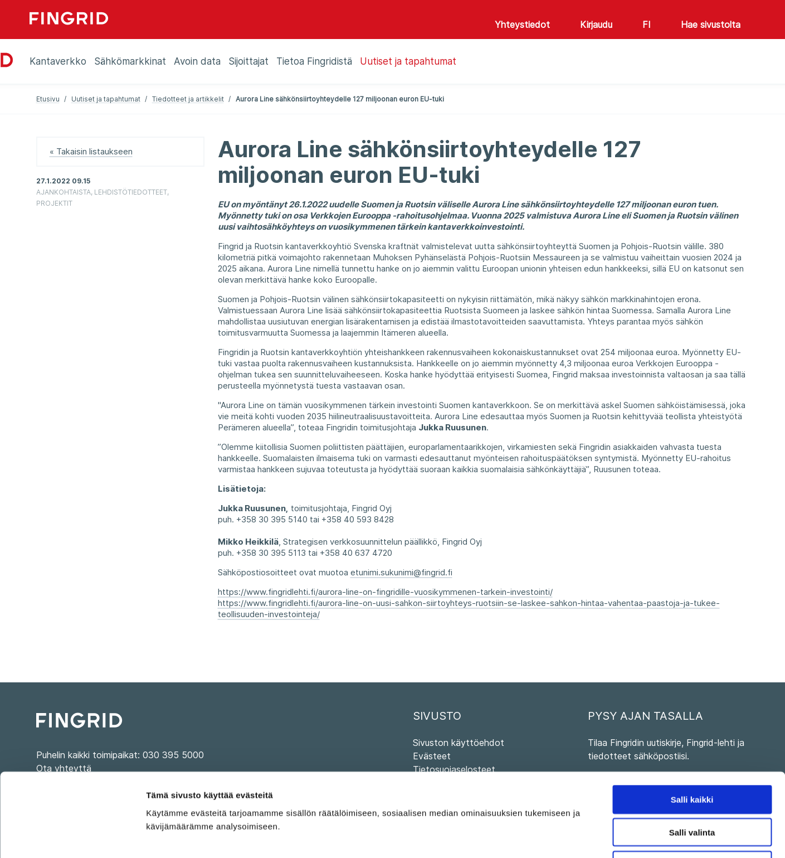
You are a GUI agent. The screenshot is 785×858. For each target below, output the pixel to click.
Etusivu (48, 99)
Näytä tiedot (596, 836)
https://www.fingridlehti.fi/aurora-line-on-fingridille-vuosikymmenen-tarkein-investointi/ (385, 591)
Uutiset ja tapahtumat (105, 99)
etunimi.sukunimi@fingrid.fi (401, 572)
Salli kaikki (692, 721)
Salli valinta (692, 754)
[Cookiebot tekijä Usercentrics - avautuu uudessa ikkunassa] (72, 836)
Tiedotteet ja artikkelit (188, 99)
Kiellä (692, 787)
